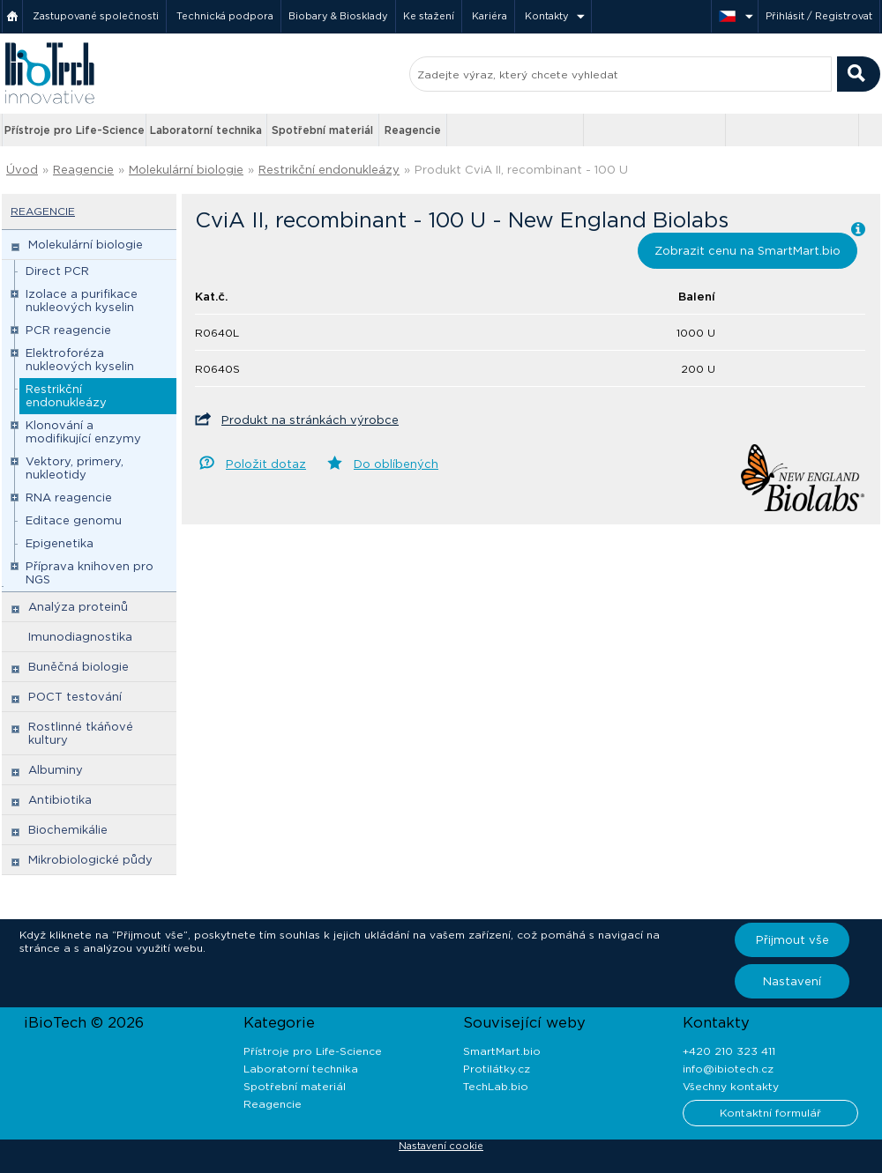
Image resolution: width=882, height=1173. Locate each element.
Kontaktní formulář (770, 1112)
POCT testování (75, 696)
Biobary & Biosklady (338, 16)
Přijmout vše (792, 940)
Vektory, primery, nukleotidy (74, 468)
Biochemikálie (68, 829)
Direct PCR (57, 271)
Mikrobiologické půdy (90, 859)
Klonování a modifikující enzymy (83, 432)
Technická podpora (224, 16)
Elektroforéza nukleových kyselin (80, 359)
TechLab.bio (495, 1086)
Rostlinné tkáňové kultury (80, 733)
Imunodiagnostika (80, 636)
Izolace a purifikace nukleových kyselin (82, 300)
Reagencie (413, 130)
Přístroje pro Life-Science (74, 130)
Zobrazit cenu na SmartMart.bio (747, 250)
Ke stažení (428, 16)
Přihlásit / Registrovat (819, 16)
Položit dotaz (266, 464)
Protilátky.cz (496, 1068)
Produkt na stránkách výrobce (310, 420)
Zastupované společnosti (96, 16)
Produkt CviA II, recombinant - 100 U (521, 169)
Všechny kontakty (731, 1086)
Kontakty (547, 16)
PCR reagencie (68, 330)
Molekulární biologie (186, 169)
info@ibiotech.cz (728, 1068)
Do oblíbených (396, 464)
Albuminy (55, 769)
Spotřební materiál (322, 130)
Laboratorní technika (206, 130)
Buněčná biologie (78, 666)
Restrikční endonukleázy (329, 169)
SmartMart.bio (502, 1051)
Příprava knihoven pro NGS (89, 573)
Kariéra (489, 16)
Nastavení (792, 981)
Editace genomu (74, 520)
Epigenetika (59, 543)
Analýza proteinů (78, 606)
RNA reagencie (69, 497)
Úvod (22, 169)
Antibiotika (60, 799)
